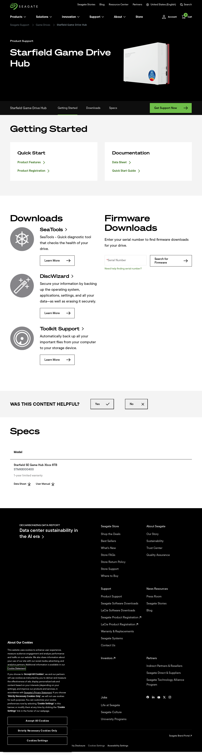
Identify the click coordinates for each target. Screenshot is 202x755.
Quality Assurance (158, 555)
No (136, 404)
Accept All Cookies (37, 721)
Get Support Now (170, 108)
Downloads (93, 108)
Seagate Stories (86, 4)
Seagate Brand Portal (180, 735)
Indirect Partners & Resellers (164, 666)
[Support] (102, 17)
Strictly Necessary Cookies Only (37, 731)
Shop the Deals (111, 534)
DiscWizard (56, 276)
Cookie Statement (17, 668)
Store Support (110, 569)
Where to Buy (110, 576)
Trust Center (154, 548)
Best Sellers (109, 541)
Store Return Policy (113, 562)
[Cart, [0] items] (186, 17)
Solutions (44, 17)
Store (139, 17)
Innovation (71, 17)
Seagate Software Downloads (120, 603)
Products (16, 17)
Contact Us (108, 645)
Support (95, 17)
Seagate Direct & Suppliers (163, 673)
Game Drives (43, 25)
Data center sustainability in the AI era (48, 533)
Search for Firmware (171, 261)
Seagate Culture (111, 712)
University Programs (114, 719)
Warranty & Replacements (118, 631)
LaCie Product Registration (119, 624)
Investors (108, 658)
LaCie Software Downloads (118, 610)
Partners (137, 4)
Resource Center (118, 4)
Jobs (104, 697)
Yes (102, 404)
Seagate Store (110, 526)
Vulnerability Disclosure (73, 745)
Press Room (154, 596)
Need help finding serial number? (123, 268)
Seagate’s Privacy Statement (38, 692)
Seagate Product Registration (121, 617)
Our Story (152, 534)
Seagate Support (19, 25)
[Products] (24, 17)
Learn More (57, 260)
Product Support (112, 596)
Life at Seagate (111, 705)
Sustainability (155, 541)
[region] (37, 694)
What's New (109, 548)
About (120, 17)
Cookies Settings (96, 745)
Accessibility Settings (118, 745)
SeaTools (53, 229)
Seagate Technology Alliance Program (165, 682)
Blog (102, 4)
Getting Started (67, 108)
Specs (113, 108)
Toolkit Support (61, 328)
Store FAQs (108, 555)
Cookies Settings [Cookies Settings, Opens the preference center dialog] (37, 741)
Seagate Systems (112, 638)
